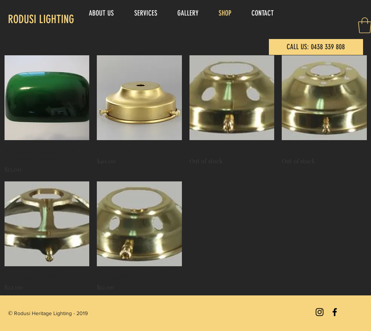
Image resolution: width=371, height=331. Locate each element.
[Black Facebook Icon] (334, 312)
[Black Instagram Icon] (319, 312)
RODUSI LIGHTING (41, 19)
